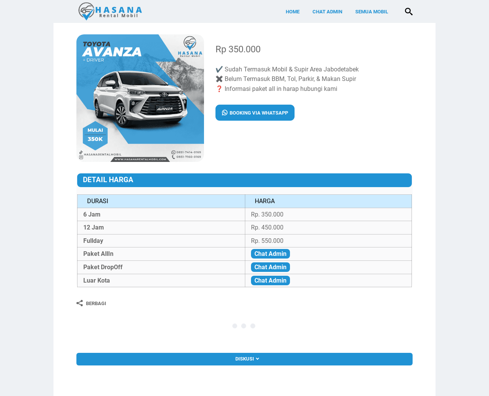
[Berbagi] (91, 303)
